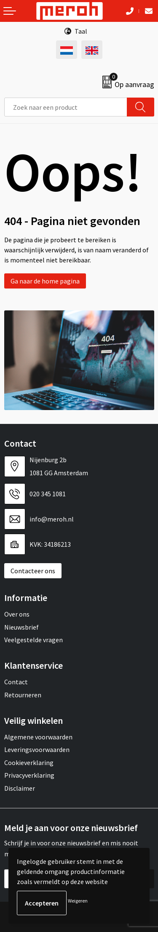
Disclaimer (19, 788)
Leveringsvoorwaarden (37, 749)
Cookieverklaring (29, 762)
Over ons (16, 614)
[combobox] (65, 107)
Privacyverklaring (29, 775)
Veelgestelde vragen (33, 639)
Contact (16, 682)
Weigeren (78, 901)
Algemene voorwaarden (38, 737)
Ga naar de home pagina (45, 281)
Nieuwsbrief (21, 627)
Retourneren (22, 695)
